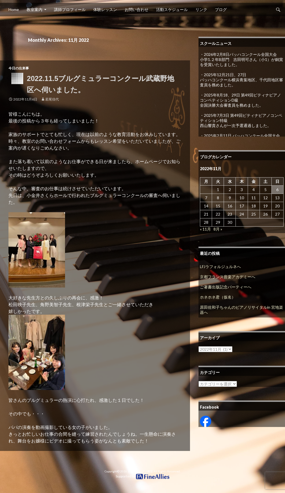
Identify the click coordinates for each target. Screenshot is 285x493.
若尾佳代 (52, 99)
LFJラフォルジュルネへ (220, 266)
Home (13, 9)
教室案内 (34, 9)
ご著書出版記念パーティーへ (225, 286)
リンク (201, 9)
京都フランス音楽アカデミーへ (227, 276)
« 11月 (205, 229)
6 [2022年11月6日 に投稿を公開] (277, 189)
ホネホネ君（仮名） (218, 297)
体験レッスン (105, 9)
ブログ (221, 9)
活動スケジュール (172, 9)
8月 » (217, 229)
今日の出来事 (18, 68)
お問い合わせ (136, 9)
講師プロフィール (70, 9)
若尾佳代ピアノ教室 (140, 471)
